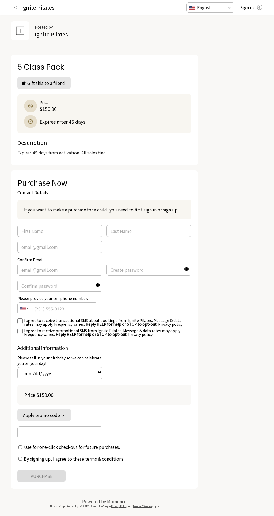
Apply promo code (44, 415)
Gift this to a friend (43, 83)
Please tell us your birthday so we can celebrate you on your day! (59, 360)
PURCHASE (41, 476)
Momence (117, 501)
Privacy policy (170, 324)
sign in (150, 209)
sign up (170, 209)
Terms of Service (142, 506)
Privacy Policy (119, 506)
